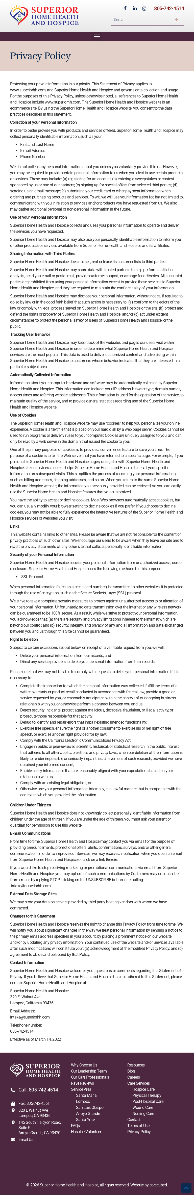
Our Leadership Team (89, 1071)
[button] (97, 36)
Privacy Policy (139, 1132)
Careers (133, 1077)
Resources (136, 1065)
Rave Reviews (82, 1083)
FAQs (75, 1126)
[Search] (176, 20)
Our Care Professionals (90, 1077)
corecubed (158, 1185)
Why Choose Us (84, 1065)
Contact (133, 1120)
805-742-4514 (169, 9)
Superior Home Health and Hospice (69, 1185)
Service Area (81, 1089)
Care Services (138, 1083)
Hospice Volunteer (86, 1132)
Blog (131, 1071)
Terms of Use (138, 1126)
